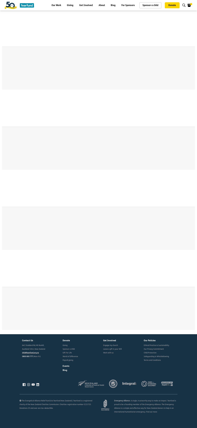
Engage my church (110, 345)
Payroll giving (68, 360)
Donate (172, 5)
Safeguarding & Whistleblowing (156, 356)
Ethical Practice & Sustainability (156, 345)
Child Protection (150, 353)
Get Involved (86, 5)
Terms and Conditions (152, 360)
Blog (113, 5)
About (102, 5)
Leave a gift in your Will (112, 349)
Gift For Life (67, 353)
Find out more (151, 412)
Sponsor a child (150, 5)
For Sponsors (128, 5)
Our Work (56, 5)
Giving (70, 5)
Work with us (108, 353)
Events (66, 366)
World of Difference (70, 356)
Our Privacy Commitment (154, 349)
